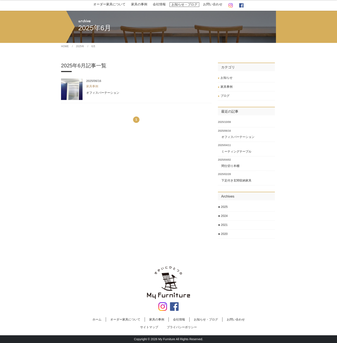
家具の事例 (139, 4)
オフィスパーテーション (102, 92)
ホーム (96, 319)
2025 (223, 207)
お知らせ (227, 77)
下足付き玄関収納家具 (236, 180)
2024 (223, 216)
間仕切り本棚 (230, 166)
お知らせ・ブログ (184, 4)
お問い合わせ (212, 4)
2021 (223, 225)
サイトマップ (149, 327)
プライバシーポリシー (182, 327)
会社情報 (159, 4)
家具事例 (227, 86)
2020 (223, 234)
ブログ (225, 95)
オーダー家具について (109, 4)
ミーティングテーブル (236, 151)
